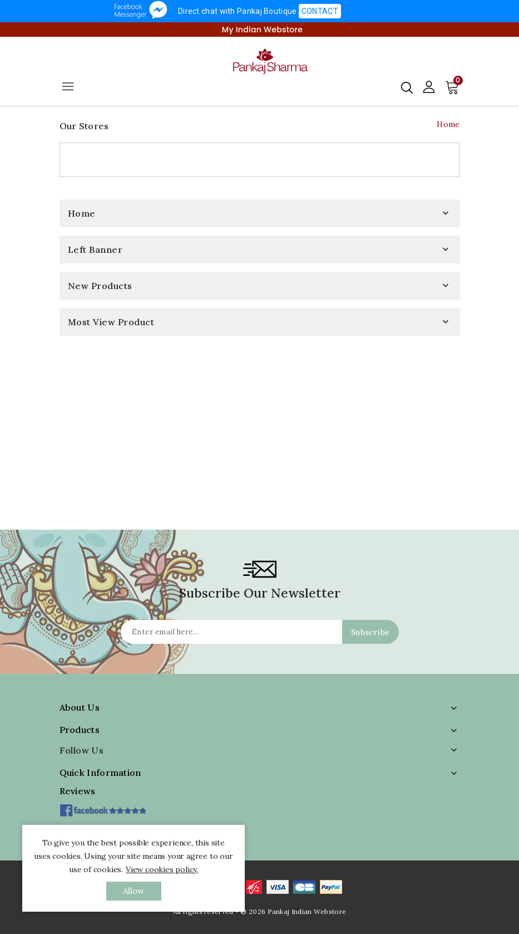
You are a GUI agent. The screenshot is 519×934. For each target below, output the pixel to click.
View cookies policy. (162, 869)
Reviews (78, 790)
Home (82, 213)
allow (134, 891)
